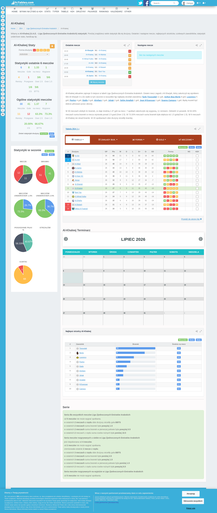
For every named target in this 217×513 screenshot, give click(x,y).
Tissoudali (83, 348)
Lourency (191, 97)
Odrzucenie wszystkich (193, 501)
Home (15, 10)
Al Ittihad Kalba (80, 197)
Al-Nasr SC (79, 176)
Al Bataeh (78, 205)
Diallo (85, 100)
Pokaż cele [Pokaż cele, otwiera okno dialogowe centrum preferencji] (190, 508)
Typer (56, 10)
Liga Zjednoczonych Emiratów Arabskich (42, 29)
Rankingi (104, 10)
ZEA (20, 29)
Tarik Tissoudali (149, 97)
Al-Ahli (77, 160)
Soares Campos (168, 100)
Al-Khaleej (79, 188)
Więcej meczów (97, 82)
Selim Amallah (126, 100)
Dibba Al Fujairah (81, 209)
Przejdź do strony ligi (191, 219)
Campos (82, 389)
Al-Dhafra (78, 201)
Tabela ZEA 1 (72, 129)
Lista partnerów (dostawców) (107, 502)
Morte (81, 353)
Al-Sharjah (79, 184)
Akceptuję (191, 494)
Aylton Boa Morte (172, 97)
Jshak (111, 100)
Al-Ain (77, 156)
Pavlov (73, 100)
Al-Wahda (78, 172)
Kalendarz (116, 10)
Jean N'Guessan (147, 100)
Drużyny (81, 10)
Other (127, 10)
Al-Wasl (78, 164)
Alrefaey (98, 100)
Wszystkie (44, 133)
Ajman (77, 180)
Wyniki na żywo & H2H (31, 10)
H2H (72, 10)
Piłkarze (92, 10)
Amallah (82, 380)
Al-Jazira (78, 168)
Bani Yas (78, 193)
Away (52, 136)
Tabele (64, 10)
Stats (48, 10)
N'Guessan (83, 384)
